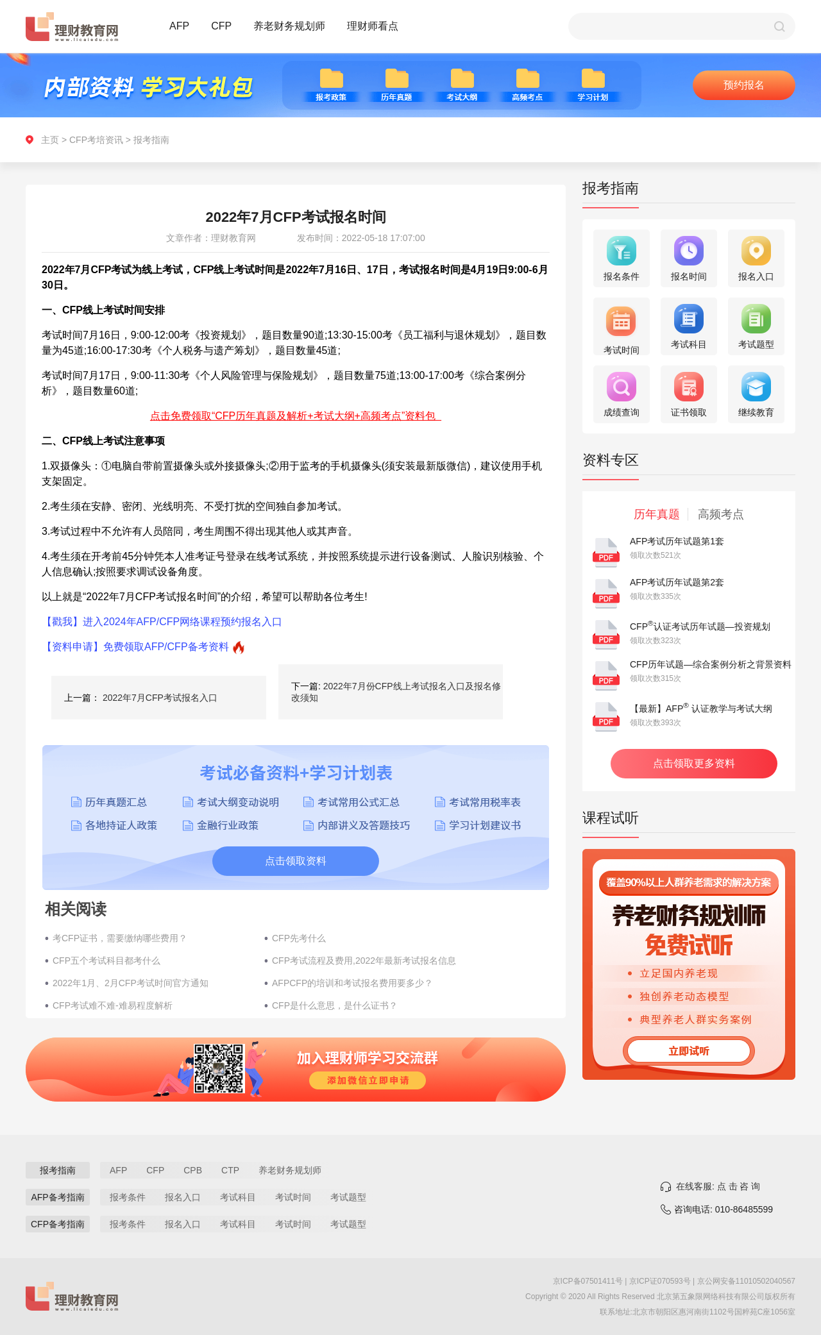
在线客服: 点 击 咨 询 (718, 1186)
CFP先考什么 (299, 938)
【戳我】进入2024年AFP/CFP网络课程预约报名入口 (162, 621)
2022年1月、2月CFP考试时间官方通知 (130, 983)
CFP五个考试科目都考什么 (106, 960)
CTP (230, 1170)
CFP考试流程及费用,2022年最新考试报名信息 (364, 960)
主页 (50, 140)
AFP (179, 26)
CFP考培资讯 (96, 140)
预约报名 (744, 85)
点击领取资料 (295, 860)
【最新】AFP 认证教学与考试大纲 (701, 708)
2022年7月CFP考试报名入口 (160, 698)
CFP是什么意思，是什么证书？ (335, 1005)
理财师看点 (372, 26)
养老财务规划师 (289, 26)
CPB (192, 1170)
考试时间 (293, 1197)
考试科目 (238, 1197)
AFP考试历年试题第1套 (677, 541)
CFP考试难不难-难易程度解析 (113, 1005)
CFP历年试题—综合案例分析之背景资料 (710, 664)
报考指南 (151, 140)
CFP (221, 26)
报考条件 (128, 1197)
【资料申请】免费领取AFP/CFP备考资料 (135, 646)
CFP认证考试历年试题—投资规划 (700, 626)
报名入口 (183, 1197)
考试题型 (348, 1197)
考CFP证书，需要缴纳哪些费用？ (120, 938)
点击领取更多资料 (694, 763)
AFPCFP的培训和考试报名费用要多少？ (352, 983)
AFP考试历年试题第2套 (677, 582)
